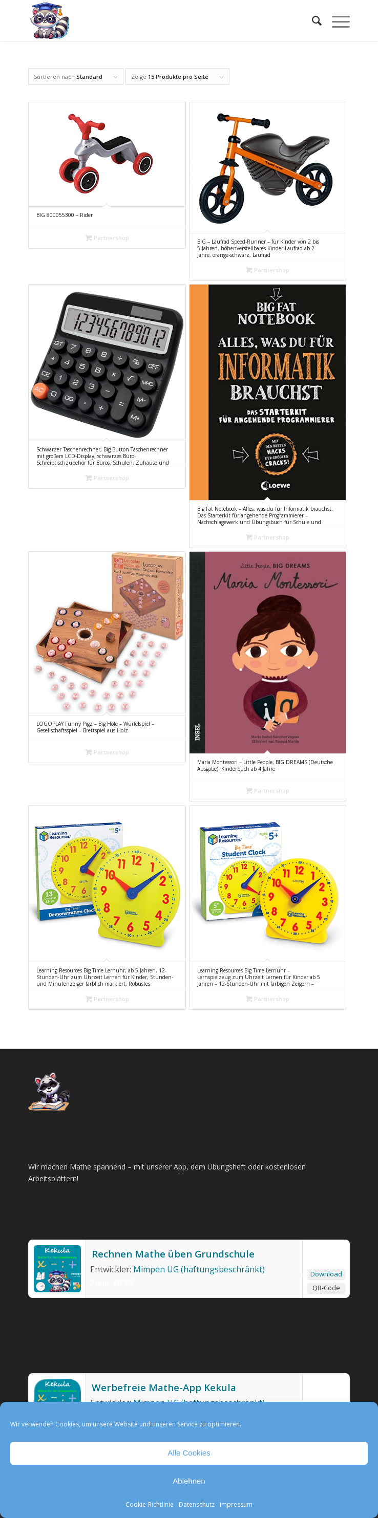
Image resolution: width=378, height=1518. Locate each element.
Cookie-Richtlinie (149, 1504)
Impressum (236, 1504)
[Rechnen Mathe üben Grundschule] (57, 1289)
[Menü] (336, 20)
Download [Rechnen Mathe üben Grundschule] (326, 1273)
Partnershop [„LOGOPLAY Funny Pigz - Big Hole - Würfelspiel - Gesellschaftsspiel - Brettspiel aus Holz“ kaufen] (107, 752)
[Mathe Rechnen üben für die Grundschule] (156, 20)
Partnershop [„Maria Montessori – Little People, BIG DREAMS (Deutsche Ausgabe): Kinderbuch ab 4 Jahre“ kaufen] (267, 790)
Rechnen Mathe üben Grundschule (172, 1254)
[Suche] (312, 20)
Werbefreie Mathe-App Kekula (163, 1387)
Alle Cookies (188, 1452)
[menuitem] (312, 20)
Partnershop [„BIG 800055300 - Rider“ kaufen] (107, 238)
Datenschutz (197, 1504)
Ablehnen (189, 1481)
